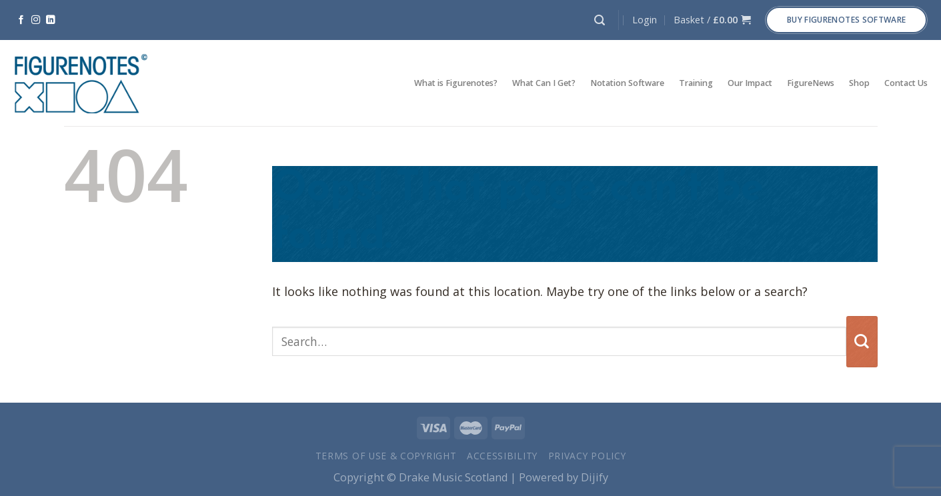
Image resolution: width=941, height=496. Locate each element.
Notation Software (627, 83)
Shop (859, 83)
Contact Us (906, 83)
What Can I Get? (544, 83)
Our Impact (750, 83)
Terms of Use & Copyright (386, 455)
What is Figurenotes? (456, 83)
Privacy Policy (587, 455)
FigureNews (810, 83)
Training (696, 83)
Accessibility (502, 455)
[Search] (599, 20)
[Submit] (861, 341)
